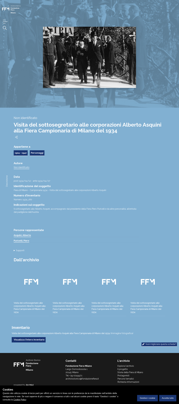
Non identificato (21, 167)
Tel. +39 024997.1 (74, 375)
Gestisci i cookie (147, 398)
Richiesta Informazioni (128, 382)
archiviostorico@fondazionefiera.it (82, 378)
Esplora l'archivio (125, 366)
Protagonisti (123, 375)
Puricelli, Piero (21, 240)
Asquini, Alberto (22, 235)
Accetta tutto (168, 398)
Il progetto (122, 369)
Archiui (30, 385)
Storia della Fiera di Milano (130, 372)
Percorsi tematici (125, 378)
